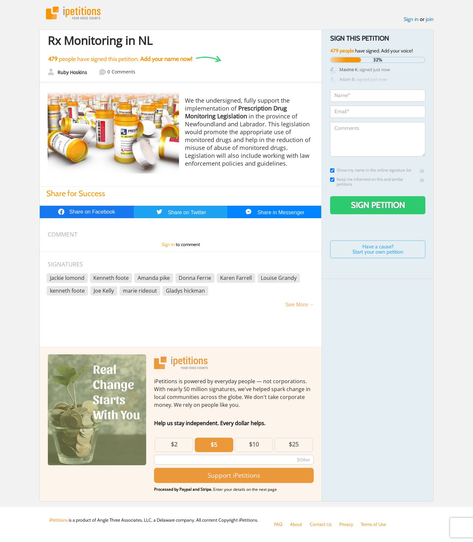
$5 (214, 444)
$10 (254, 444)
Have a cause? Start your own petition (377, 249)
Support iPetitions (234, 475)
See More (296, 304)
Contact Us (321, 524)
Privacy (346, 524)
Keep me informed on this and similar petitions (366, 182)
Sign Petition (378, 205)
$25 (294, 444)
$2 (174, 444)
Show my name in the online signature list (370, 170)
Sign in (411, 19)
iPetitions (73, 13)
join (430, 19)
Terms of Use (373, 524)
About (296, 524)
